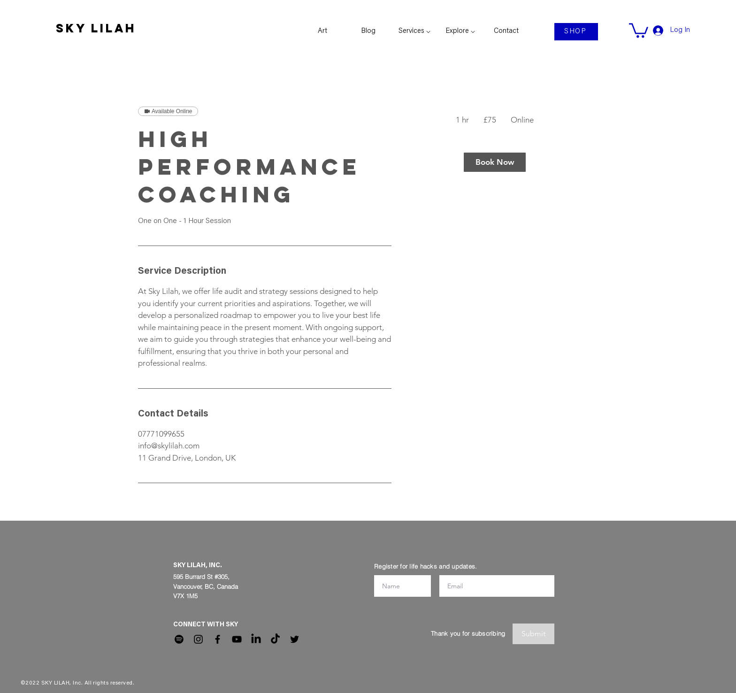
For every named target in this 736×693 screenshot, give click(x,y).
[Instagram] (198, 639)
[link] (638, 30)
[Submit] (533, 634)
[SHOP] (576, 31)
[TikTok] (275, 639)
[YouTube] (237, 639)
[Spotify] (179, 639)
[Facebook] (217, 639)
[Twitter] (294, 639)
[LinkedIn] (256, 639)
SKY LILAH (96, 28)
